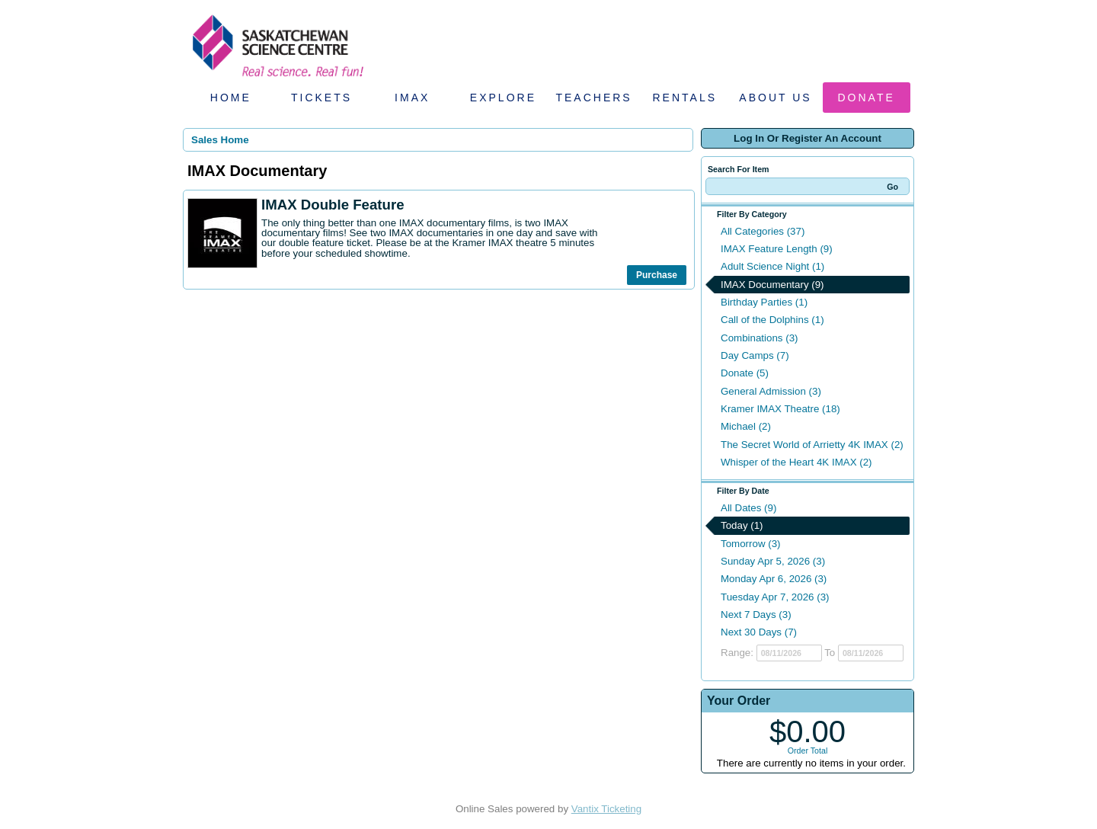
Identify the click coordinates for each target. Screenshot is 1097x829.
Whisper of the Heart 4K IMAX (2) (796, 462)
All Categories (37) (762, 231)
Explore (503, 97)
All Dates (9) (748, 508)
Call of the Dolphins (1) (772, 319)
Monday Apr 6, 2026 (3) (774, 578)
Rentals (685, 97)
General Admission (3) (771, 391)
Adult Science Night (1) (772, 266)
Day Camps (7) (755, 355)
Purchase (656, 275)
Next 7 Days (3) (756, 614)
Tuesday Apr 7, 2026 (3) (775, 597)
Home (230, 97)
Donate (866, 97)
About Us (775, 97)
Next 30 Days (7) (759, 632)
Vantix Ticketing (606, 809)
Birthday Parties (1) (764, 302)
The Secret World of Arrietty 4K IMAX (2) (812, 444)
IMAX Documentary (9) (772, 284)
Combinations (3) (759, 338)
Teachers (593, 97)
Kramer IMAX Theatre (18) (780, 408)
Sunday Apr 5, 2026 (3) (773, 561)
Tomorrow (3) (751, 543)
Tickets (321, 97)
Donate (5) (745, 373)
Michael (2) (746, 426)
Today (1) (742, 525)
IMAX (412, 97)
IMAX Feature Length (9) (777, 248)
